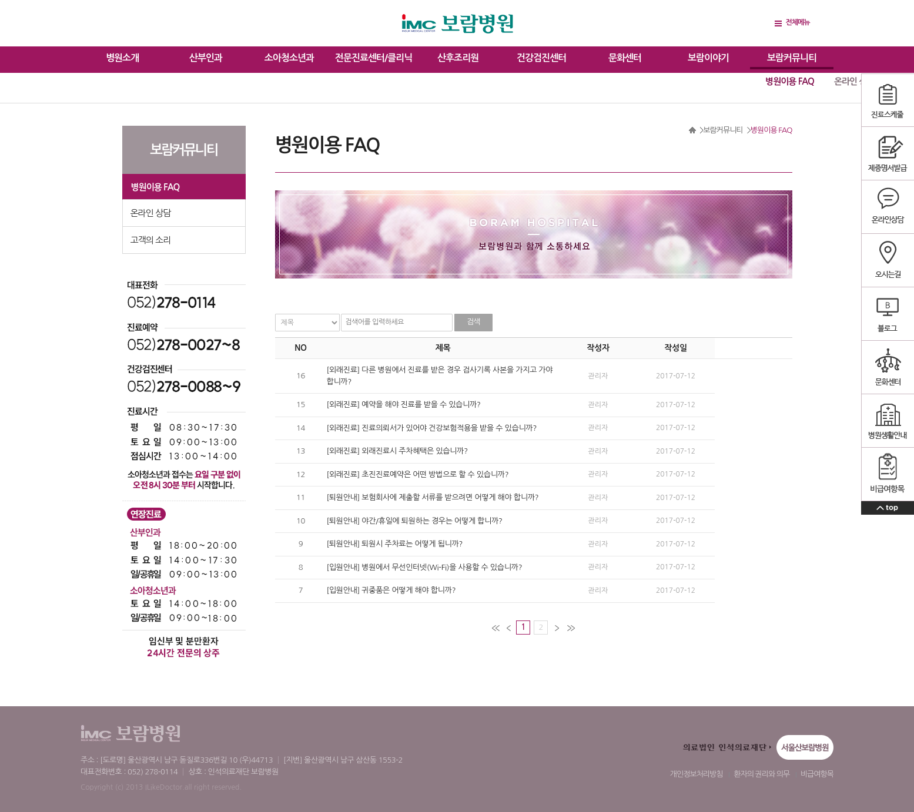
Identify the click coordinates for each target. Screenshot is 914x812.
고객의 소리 (150, 240)
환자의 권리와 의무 (761, 774)
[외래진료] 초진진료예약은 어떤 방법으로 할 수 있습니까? (418, 474)
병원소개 (122, 57)
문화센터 (624, 57)
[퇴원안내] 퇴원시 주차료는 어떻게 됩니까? (395, 544)
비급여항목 (817, 774)
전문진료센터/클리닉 (373, 57)
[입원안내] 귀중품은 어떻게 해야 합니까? (391, 590)
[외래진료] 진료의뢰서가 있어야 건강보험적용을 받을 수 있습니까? (432, 428)
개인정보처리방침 (696, 774)
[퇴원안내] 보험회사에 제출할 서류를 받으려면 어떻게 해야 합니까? (433, 497)
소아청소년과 (289, 57)
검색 (473, 322)
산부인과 (205, 57)
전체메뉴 (797, 22)
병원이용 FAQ (789, 81)
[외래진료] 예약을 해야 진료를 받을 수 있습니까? (404, 404)
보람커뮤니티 (791, 57)
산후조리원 (457, 57)
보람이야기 (708, 57)
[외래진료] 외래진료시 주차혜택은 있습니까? (397, 451)
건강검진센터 (541, 57)
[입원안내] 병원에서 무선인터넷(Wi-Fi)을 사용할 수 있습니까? (425, 567)
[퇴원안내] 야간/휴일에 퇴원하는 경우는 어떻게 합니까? (415, 521)
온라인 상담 (854, 81)
